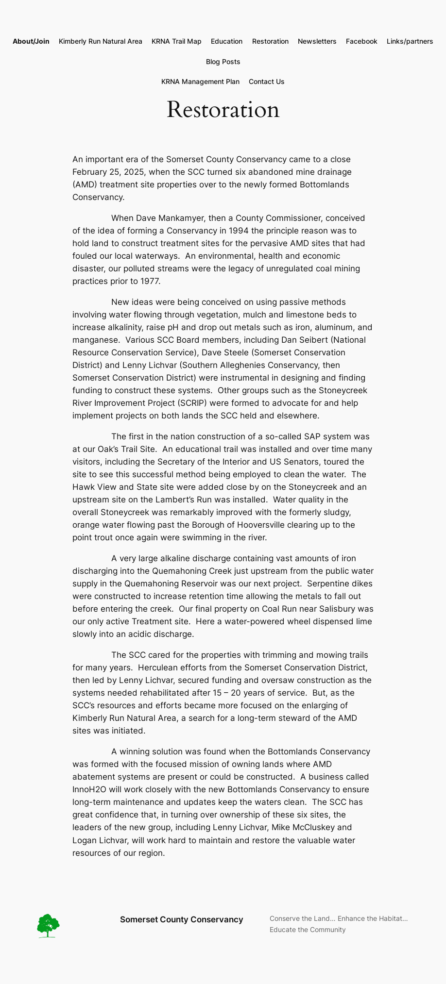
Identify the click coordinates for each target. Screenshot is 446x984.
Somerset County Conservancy (181, 919)
